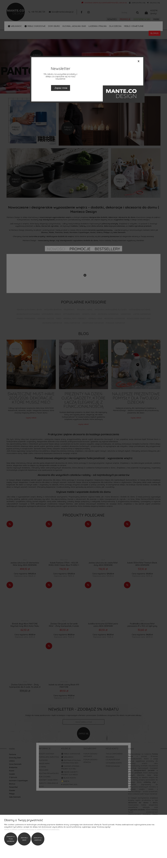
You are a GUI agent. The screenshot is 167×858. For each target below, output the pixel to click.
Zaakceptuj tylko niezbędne (11, 839)
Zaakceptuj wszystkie (38, 839)
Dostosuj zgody (24, 839)
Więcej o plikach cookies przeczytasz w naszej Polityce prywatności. (32, 829)
